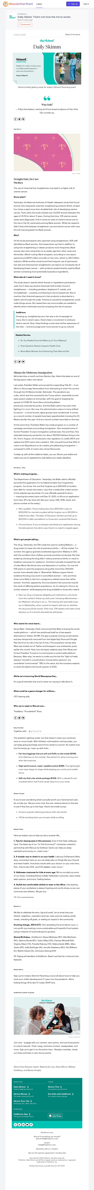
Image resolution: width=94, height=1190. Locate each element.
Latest (39, 4)
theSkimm (22, 14)
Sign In (86, 4)
